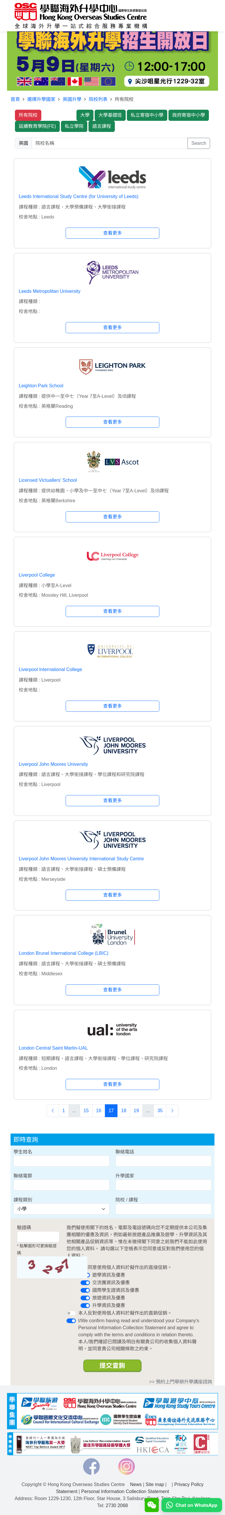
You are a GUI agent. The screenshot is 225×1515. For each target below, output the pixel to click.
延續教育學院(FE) (37, 126)
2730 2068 (117, 1505)
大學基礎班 (110, 115)
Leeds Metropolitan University (50, 291)
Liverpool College (37, 574)
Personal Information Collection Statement (125, 1491)
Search (198, 143)
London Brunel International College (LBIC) (63, 953)
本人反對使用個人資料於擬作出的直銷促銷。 (125, 1313)
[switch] (85, 1282)
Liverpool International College (50, 669)
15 (86, 1110)
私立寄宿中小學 (147, 115)
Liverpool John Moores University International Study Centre (81, 858)
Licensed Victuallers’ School (48, 480)
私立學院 (74, 126)
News (136, 1484)
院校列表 (98, 99)
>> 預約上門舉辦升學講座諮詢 (180, 1381)
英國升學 (72, 99)
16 (98, 1110)
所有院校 (28, 115)
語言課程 (101, 126)
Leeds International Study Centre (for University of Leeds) (78, 196)
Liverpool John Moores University (53, 764)
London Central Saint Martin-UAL (53, 1047)
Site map (155, 1484)
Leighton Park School (41, 385)
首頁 (15, 99)
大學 (85, 115)
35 (160, 1110)
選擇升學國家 (41, 99)
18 (123, 1110)
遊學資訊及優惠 (108, 1274)
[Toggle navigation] (203, 16)
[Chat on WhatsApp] (191, 1510)
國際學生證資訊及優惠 (115, 1290)
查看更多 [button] (112, 233)
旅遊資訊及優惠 (108, 1297)
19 (136, 1110)
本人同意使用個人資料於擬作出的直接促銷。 (125, 1267)
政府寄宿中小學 (188, 115)
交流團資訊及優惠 (111, 1282)
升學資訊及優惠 (108, 1305)
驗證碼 (24, 1227)
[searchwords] (110, 143)
